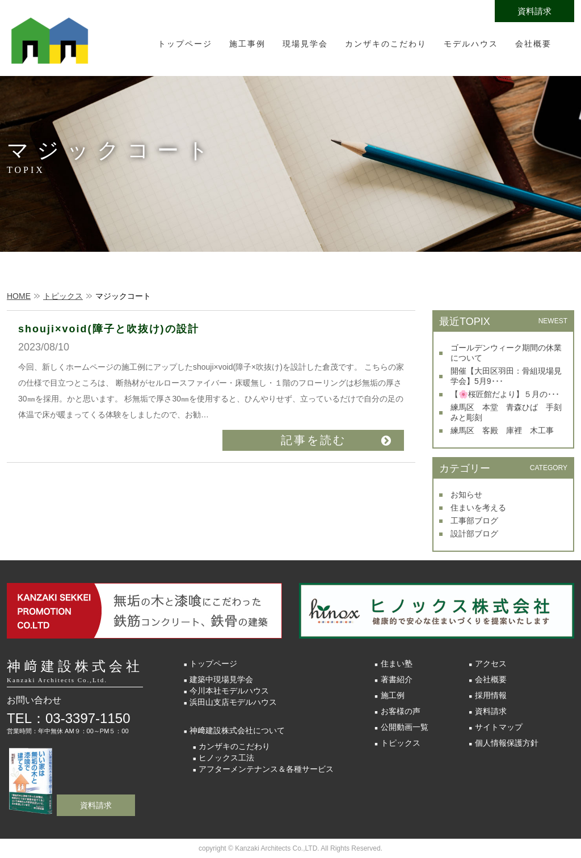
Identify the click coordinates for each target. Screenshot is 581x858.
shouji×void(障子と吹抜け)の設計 (108, 329)
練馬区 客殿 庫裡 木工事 (502, 430)
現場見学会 (305, 43)
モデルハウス (471, 43)
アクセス (491, 663)
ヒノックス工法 (226, 757)
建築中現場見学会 (221, 679)
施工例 (393, 695)
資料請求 (534, 11)
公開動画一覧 (404, 727)
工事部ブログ (474, 520)
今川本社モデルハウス (229, 690)
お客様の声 (400, 711)
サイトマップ (499, 727)
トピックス (63, 296)
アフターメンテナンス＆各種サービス (266, 769)
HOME (19, 296)
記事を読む (313, 440)
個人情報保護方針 (506, 742)
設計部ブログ (474, 533)
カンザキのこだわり (386, 43)
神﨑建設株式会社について (237, 730)
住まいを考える (478, 507)
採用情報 (491, 695)
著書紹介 (396, 679)
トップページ (185, 43)
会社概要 (533, 43)
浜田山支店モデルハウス (233, 702)
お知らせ (466, 494)
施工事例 (247, 43)
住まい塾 (396, 663)
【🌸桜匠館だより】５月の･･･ (505, 394)
